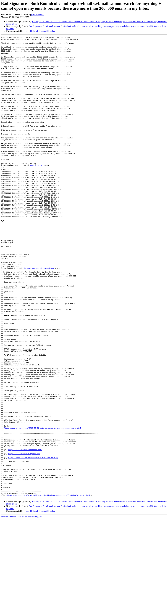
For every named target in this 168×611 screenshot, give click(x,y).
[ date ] (28, 31)
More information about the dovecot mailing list (21, 609)
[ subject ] (44, 31)
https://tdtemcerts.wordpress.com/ (25, 532)
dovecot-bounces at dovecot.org (39, 314)
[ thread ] (35, 31)
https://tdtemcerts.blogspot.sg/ (24, 537)
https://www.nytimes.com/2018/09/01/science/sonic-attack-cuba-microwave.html (42, 506)
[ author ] (52, 31)
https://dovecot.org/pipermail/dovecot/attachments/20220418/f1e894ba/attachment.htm (49, 587)
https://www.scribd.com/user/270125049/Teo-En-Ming (33, 542)
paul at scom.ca (37, 15)
